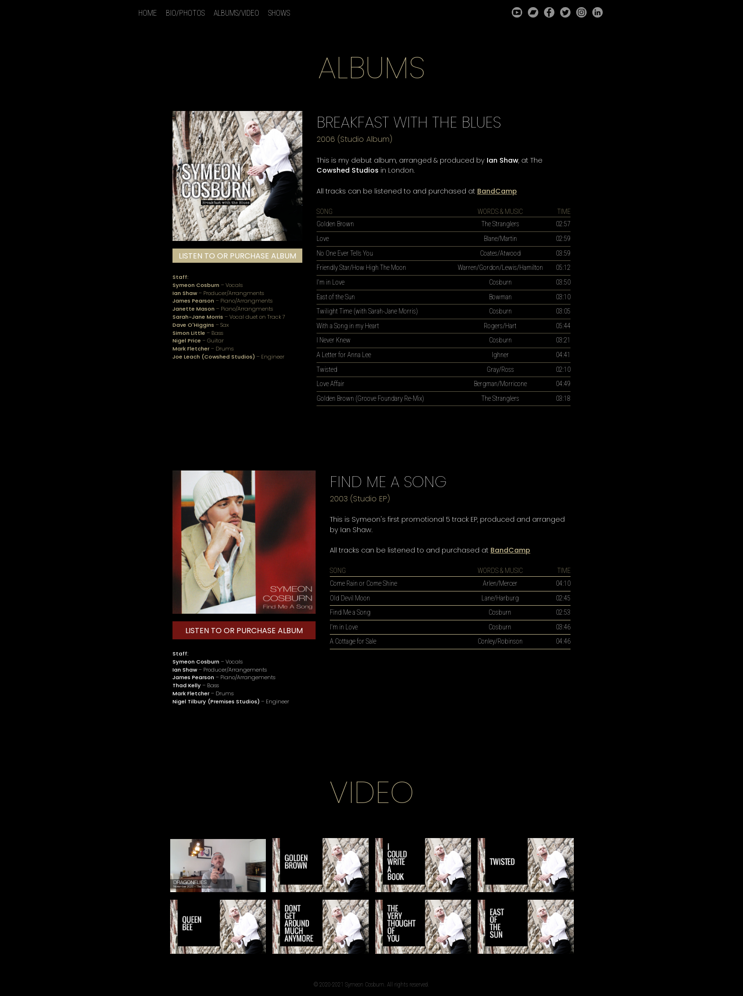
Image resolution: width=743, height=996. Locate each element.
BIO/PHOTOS (185, 13)
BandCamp (497, 191)
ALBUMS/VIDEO (236, 13)
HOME (147, 13)
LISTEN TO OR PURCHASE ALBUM (237, 255)
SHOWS (279, 13)
